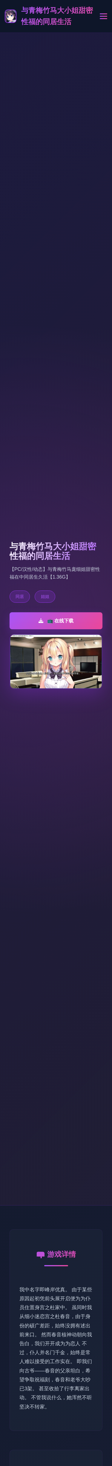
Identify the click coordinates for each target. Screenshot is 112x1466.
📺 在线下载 (56, 620)
